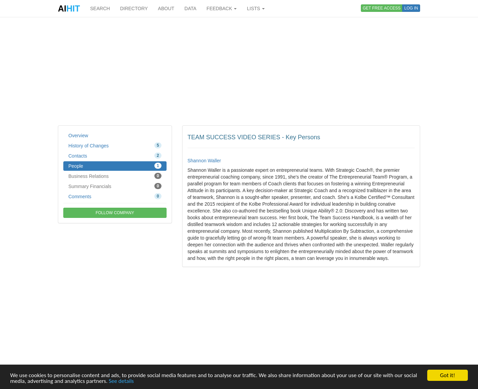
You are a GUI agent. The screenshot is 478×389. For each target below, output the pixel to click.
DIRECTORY (134, 8)
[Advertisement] (239, 71)
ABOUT (166, 8)
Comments (114, 196)
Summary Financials (114, 186)
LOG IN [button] (411, 8)
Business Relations (114, 176)
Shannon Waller (204, 160)
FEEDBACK (222, 8)
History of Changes (114, 145)
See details (121, 381)
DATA (190, 8)
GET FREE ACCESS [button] (382, 8)
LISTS (256, 8)
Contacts (114, 155)
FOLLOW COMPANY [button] (114, 212)
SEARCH (100, 8)
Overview (78, 135)
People (114, 166)
